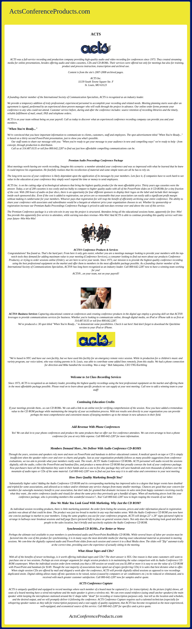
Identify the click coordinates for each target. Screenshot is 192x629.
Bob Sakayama (116, 365)
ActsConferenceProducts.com (49, 11)
